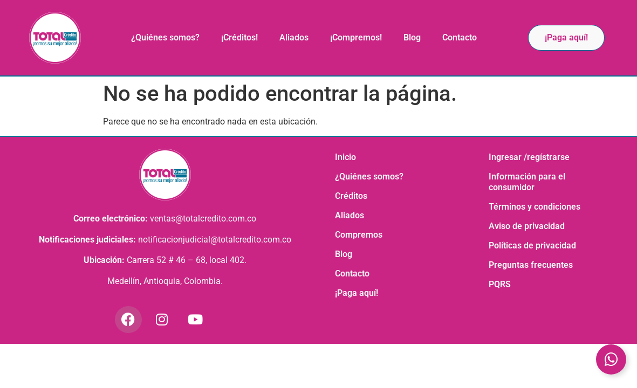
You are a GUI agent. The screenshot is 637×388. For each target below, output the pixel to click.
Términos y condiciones (534, 207)
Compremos (358, 235)
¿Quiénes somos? (165, 37)
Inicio (345, 157)
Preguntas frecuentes (531, 265)
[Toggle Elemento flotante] (611, 359)
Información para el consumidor (527, 181)
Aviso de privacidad (527, 226)
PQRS (500, 284)
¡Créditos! (239, 37)
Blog (412, 37)
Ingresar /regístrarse (529, 157)
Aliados (294, 37)
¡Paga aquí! (356, 293)
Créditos (351, 196)
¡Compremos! (356, 37)
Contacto (459, 37)
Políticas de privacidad (532, 245)
